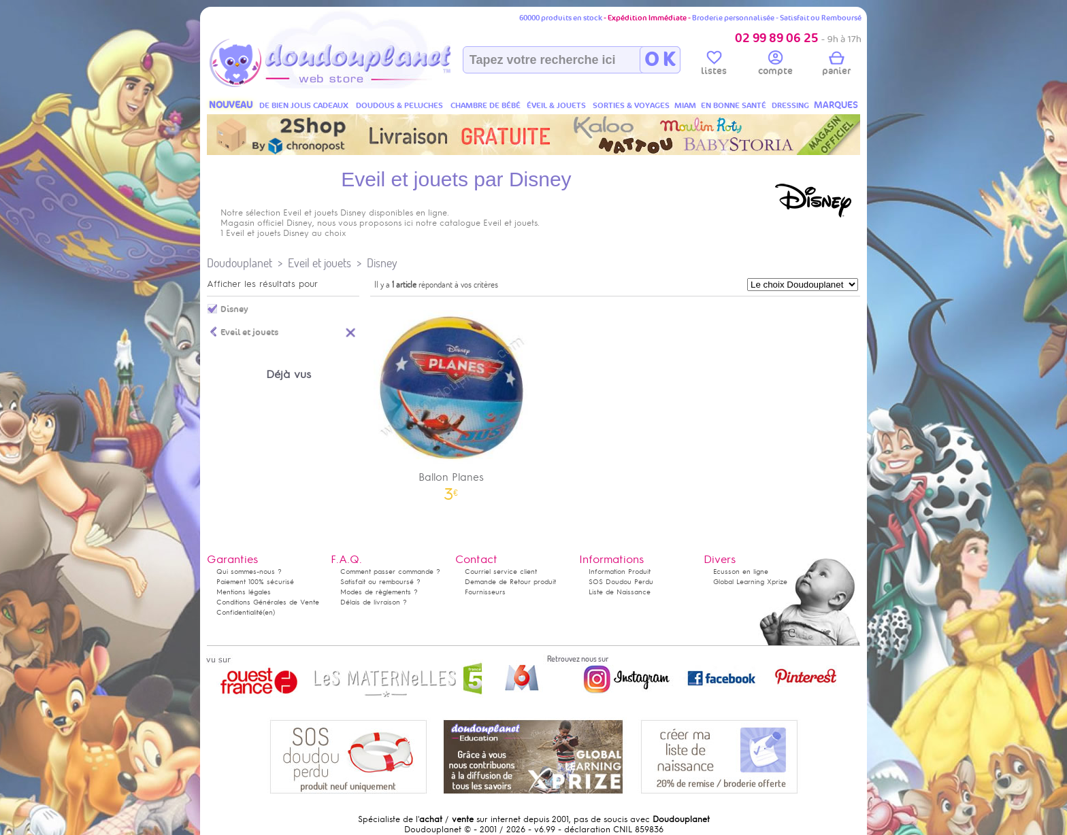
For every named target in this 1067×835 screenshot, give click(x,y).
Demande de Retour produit (510, 581)
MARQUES (836, 105)
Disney (382, 263)
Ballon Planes (451, 401)
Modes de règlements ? (379, 592)
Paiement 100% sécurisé (255, 581)
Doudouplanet (239, 263)
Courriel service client (501, 571)
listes (714, 65)
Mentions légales (243, 592)
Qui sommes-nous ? (249, 571)
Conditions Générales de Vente (267, 602)
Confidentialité (239, 612)
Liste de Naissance (620, 592)
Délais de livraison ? (373, 602)
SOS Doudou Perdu (621, 581)
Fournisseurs (485, 592)
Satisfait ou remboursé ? (380, 581)
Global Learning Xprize (750, 581)
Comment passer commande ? (390, 571)
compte (775, 65)
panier (836, 65)
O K (659, 60)
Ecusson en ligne (740, 571)
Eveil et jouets (319, 263)
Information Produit (620, 571)
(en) (269, 612)
